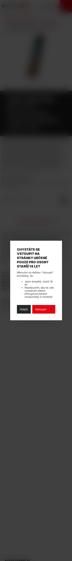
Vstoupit (40, 309)
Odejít (24, 309)
